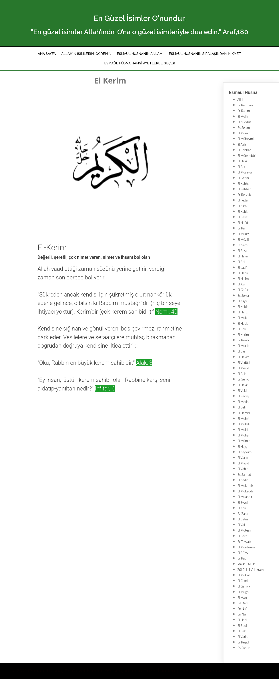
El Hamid (243, 413)
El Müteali (244, 530)
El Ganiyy (243, 586)
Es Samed (244, 474)
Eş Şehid (243, 379)
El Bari (241, 167)
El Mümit (243, 441)
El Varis (242, 637)
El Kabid (243, 211)
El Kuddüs (244, 122)
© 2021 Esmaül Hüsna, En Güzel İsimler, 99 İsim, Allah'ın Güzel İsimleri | (95, 670)
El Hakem (244, 256)
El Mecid (243, 368)
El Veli (241, 407)
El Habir (242, 273)
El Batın (242, 519)
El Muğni (243, 592)
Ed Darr (242, 603)
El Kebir (242, 307)
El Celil (241, 329)
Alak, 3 (144, 362)
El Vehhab (244, 189)
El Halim (243, 279)
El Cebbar (244, 150)
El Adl (241, 262)
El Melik (242, 116)
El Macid (243, 463)
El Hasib (243, 323)
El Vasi (241, 351)
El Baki (242, 631)
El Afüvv (242, 553)
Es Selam (243, 127)
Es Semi (242, 245)
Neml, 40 (166, 311)
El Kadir (242, 480)
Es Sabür (243, 648)
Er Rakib (243, 340)
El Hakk (242, 385)
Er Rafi (241, 228)
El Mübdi (243, 424)
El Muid (242, 430)
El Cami (242, 581)
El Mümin (244, 133)
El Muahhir (244, 497)
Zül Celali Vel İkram (250, 569)
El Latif (242, 267)
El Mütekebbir (247, 155)
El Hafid (242, 223)
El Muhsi (243, 418)
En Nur (242, 614)
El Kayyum (244, 452)
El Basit (242, 217)
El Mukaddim (246, 491)
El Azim (242, 284)
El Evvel (242, 502)
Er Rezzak (244, 195)
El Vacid (242, 458)
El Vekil (242, 390)
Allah (240, 100)
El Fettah (243, 200)
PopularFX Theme (200, 670)
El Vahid (243, 469)
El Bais (241, 374)
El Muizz (243, 234)
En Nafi (242, 609)
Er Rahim (243, 111)
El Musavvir (245, 172)
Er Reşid (243, 642)
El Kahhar (244, 183)
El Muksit (243, 575)
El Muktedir (245, 486)
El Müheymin (246, 139)
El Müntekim (246, 547)
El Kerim (243, 335)
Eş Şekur (243, 295)
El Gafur (243, 290)
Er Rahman (245, 105)
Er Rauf (242, 558)
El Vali (241, 525)
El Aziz (241, 144)
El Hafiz (242, 312)
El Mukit (243, 318)
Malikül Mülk (246, 564)
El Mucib (243, 346)
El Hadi (242, 620)
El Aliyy (242, 301)
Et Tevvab (244, 542)
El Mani (242, 597)
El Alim (242, 206)
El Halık (242, 161)
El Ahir (241, 508)
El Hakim (243, 357)
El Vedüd (243, 362)
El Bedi (242, 625)
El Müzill (243, 239)
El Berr (242, 536)
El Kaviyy (243, 396)
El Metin (243, 402)
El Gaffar (243, 178)
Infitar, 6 (105, 388)
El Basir (242, 251)
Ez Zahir (243, 514)
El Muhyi (243, 435)
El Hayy (242, 446)
